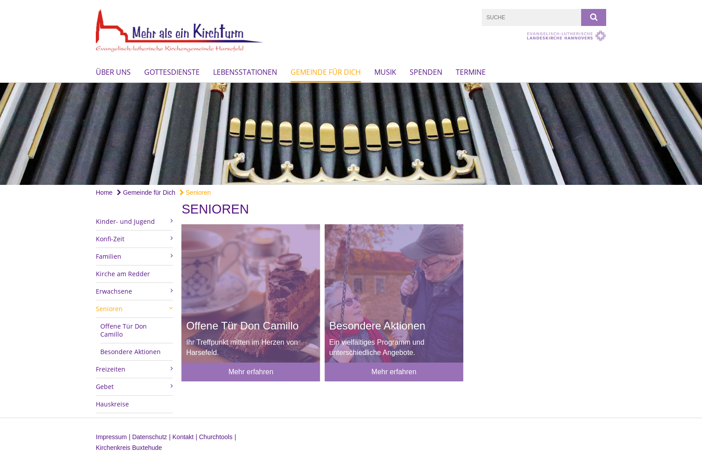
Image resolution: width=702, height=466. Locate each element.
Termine (471, 72)
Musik (385, 72)
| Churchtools (214, 436)
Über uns (113, 72)
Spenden (426, 72)
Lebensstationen (245, 72)
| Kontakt (181, 436)
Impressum (111, 436)
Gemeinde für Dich (326, 72)
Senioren (195, 192)
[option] (351, 134)
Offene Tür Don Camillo (123, 330)
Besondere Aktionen (130, 351)
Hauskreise (112, 404)
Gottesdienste (172, 72)
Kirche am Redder (123, 273)
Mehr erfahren (251, 372)
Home (104, 192)
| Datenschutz (148, 436)
